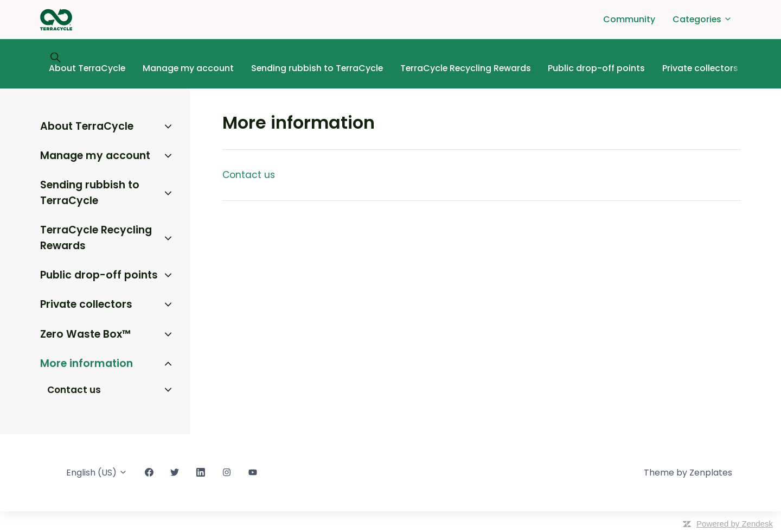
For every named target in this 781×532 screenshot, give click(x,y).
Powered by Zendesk (734, 523)
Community (629, 19)
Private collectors (700, 68)
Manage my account (188, 68)
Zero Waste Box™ (85, 334)
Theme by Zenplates (688, 472)
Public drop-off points (596, 68)
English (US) (96, 472)
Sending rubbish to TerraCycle (317, 68)
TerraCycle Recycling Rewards (465, 68)
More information (86, 363)
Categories (702, 19)
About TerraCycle (87, 68)
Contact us (248, 174)
